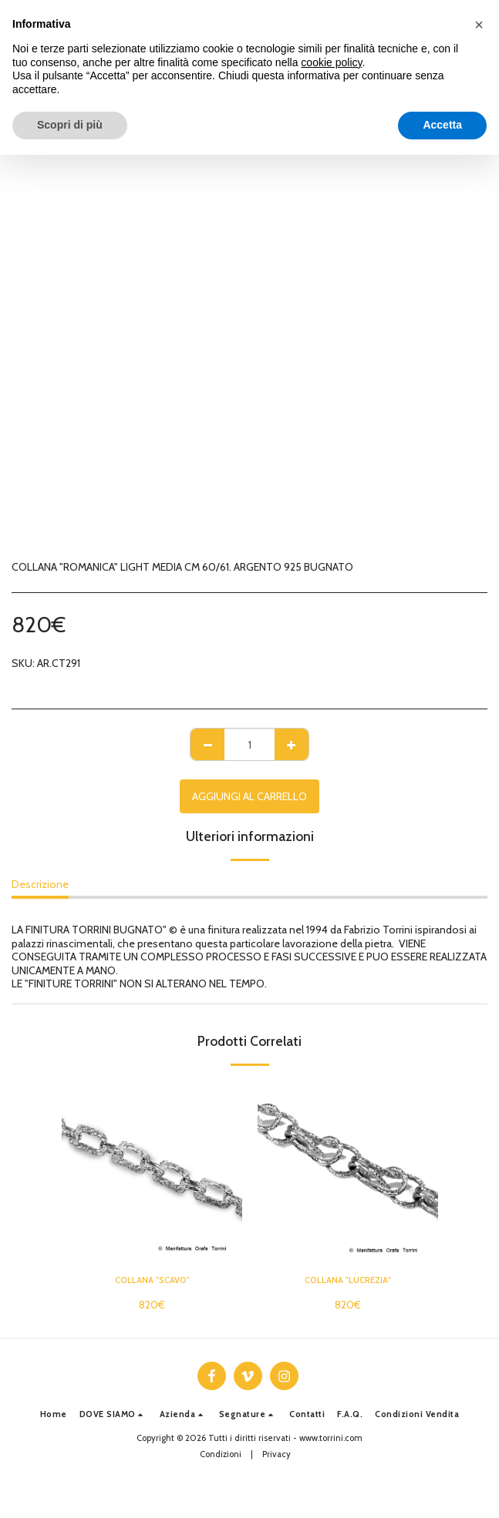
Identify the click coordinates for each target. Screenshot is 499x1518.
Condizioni (220, 1454)
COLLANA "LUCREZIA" (348, 1280)
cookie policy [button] (331, 62)
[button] (113, 1414)
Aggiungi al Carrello (249, 796)
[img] (152, 1171)
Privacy (276, 1454)
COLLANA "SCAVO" (152, 1280)
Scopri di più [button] (70, 125)
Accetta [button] (442, 125)
